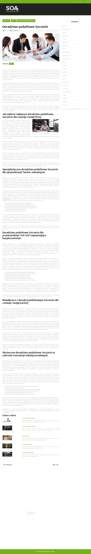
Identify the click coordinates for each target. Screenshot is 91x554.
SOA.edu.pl (6, 20)
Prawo (64, 65)
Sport (64, 78)
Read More (28, 517)
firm (8, 96)
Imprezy (65, 42)
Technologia (66, 82)
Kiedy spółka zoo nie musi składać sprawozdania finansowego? (32, 513)
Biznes (13, 20)
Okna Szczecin (25, 436)
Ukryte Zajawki (67, 92)
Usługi (64, 98)
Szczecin (46, 133)
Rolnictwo (65, 72)
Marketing (65, 45)
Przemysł (65, 68)
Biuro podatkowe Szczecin (28, 418)
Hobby (64, 39)
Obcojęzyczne (66, 58)
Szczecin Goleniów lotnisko (28, 426)
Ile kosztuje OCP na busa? (30, 513)
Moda (64, 49)
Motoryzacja (66, 52)
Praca (64, 62)
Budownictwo (66, 29)
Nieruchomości (67, 55)
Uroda (64, 95)
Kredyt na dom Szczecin (28, 452)
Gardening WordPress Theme (45, 551)
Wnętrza (65, 101)
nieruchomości (6, 198)
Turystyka (65, 88)
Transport (65, 85)
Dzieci (64, 32)
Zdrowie (65, 105)
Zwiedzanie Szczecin (27, 444)
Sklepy (64, 75)
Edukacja (65, 35)
